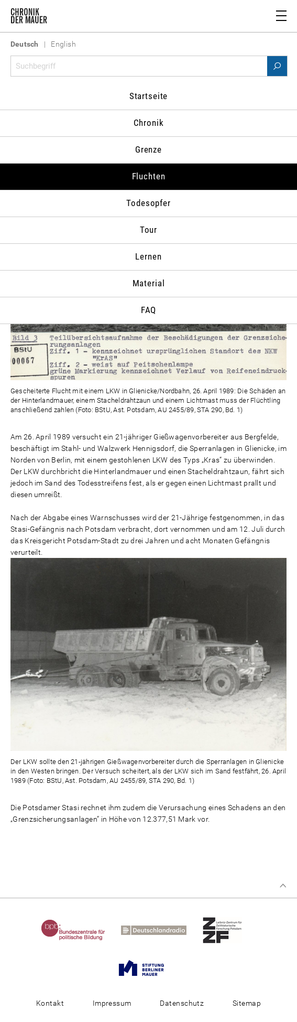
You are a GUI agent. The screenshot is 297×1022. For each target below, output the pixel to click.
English (63, 44)
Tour (148, 229)
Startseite (148, 96)
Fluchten (149, 176)
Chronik (149, 122)
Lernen (148, 256)
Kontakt (50, 1003)
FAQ (149, 310)
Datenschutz (182, 1003)
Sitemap (247, 1003)
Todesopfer (148, 203)
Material (149, 283)
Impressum (112, 1003)
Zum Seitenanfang (283, 886)
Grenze (148, 149)
